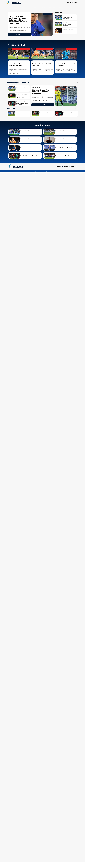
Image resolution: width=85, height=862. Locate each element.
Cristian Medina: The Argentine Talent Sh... (64, 147)
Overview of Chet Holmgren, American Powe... (69, 31)
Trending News (26, 8)
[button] (75, 108)
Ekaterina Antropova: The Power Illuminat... (29, 147)
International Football (56, 8)
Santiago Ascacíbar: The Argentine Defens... (21, 97)
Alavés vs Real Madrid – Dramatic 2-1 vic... (68, 25)
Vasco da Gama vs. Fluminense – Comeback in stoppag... (17, 64)
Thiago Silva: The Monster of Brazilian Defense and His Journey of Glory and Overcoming (18, 20)
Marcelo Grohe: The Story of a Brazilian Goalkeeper (40, 91)
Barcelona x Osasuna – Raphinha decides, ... (64, 155)
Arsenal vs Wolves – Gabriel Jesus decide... (22, 104)
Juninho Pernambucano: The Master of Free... (65, 139)
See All (75, 44)
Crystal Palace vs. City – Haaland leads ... (68, 18)
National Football (40, 8)
